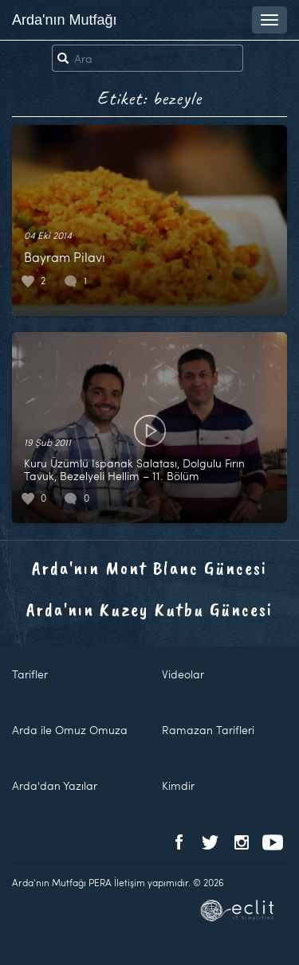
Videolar (183, 674)
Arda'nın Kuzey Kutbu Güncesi (149, 609)
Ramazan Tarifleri (208, 729)
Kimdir (178, 785)
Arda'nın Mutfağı (64, 20)
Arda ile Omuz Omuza (70, 729)
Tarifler (30, 674)
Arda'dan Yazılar (54, 785)
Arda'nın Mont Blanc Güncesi (149, 568)
